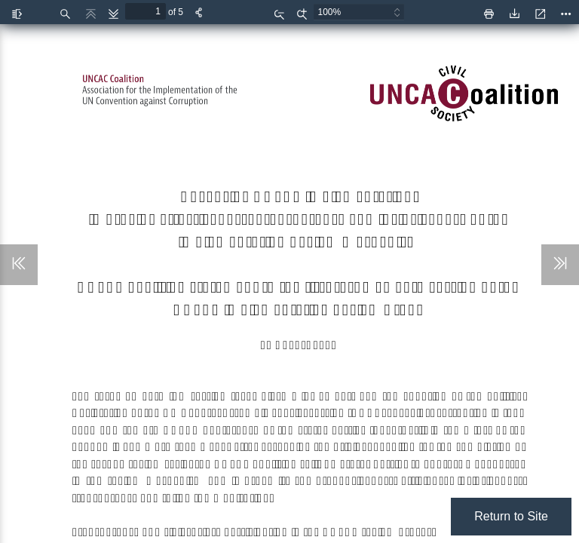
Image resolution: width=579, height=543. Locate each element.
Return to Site (511, 516)
